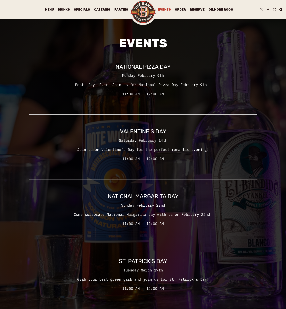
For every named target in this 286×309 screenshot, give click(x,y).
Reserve (197, 9)
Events (164, 9)
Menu (49, 9)
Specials (82, 9)
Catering (102, 9)
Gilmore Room (221, 9)
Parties (121, 9)
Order (180, 9)
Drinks (64, 9)
